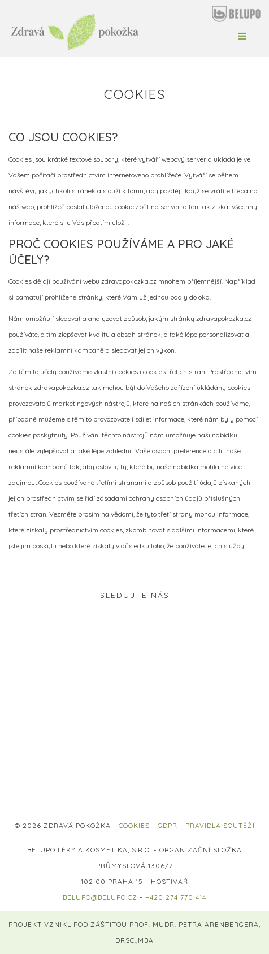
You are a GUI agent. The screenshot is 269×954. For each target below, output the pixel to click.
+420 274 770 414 (175, 897)
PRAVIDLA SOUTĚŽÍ (220, 825)
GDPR (167, 825)
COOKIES (134, 825)
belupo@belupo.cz (100, 897)
